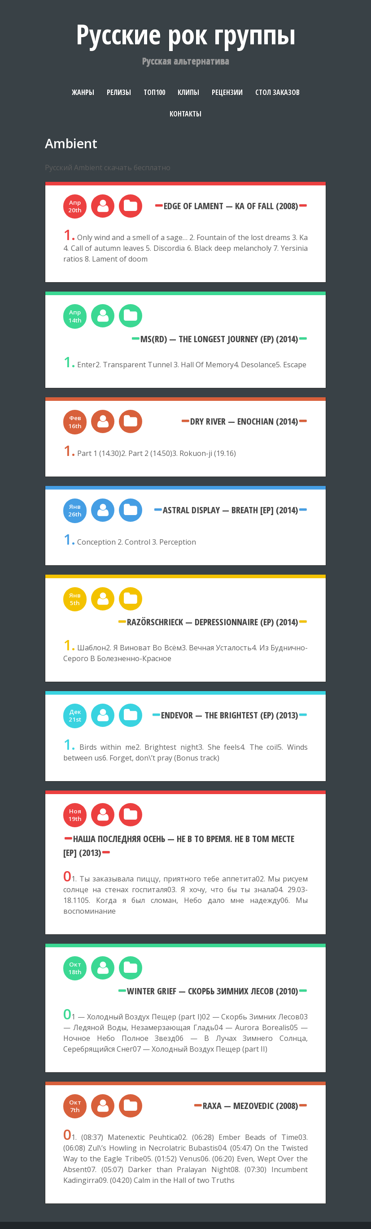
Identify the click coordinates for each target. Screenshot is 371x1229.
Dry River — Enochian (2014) (244, 421)
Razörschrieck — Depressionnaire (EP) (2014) (212, 621)
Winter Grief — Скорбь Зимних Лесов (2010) (212, 990)
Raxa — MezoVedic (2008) (250, 1105)
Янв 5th (75, 599)
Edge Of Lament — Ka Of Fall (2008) (231, 205)
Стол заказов (277, 92)
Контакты (185, 114)
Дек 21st (75, 715)
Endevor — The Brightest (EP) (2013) (229, 715)
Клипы (188, 92)
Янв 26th (75, 510)
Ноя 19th (75, 815)
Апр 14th (75, 316)
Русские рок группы (186, 33)
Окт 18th (75, 968)
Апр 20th (75, 206)
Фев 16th (75, 422)
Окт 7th (75, 1106)
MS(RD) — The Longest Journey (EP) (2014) (219, 338)
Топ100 (154, 92)
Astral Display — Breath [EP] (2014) (230, 509)
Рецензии (227, 92)
